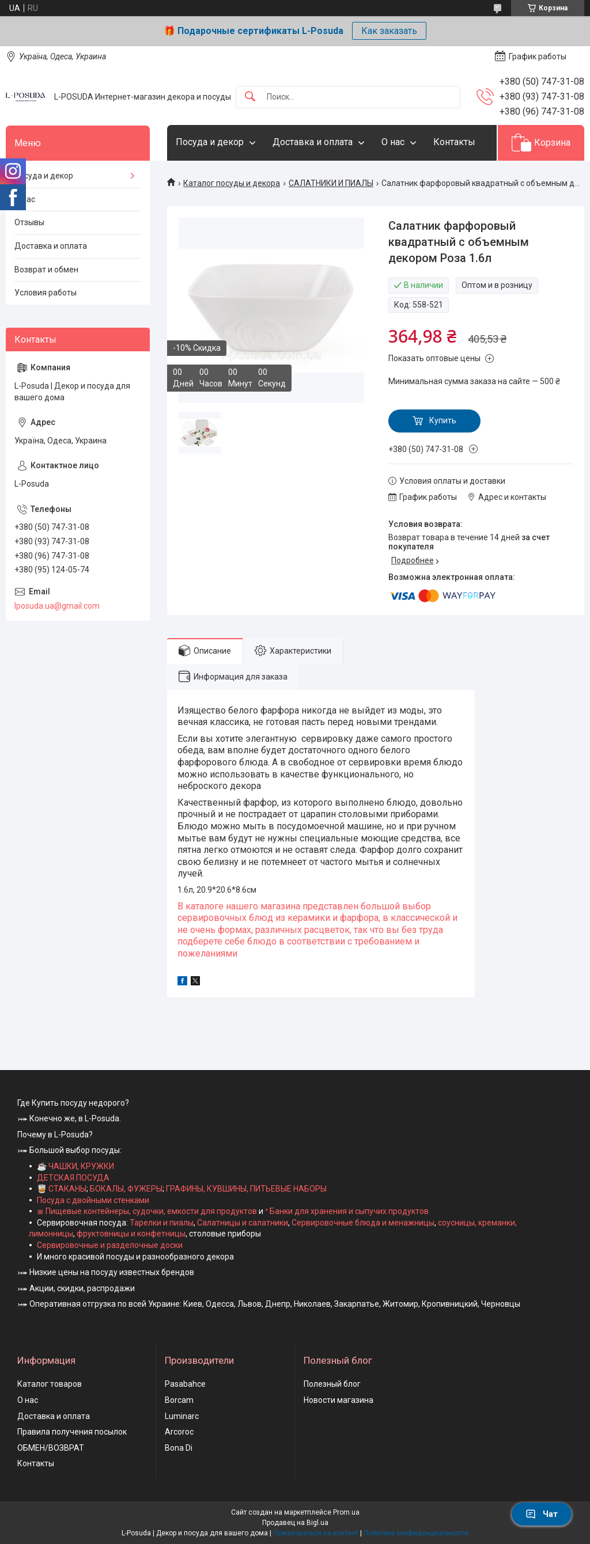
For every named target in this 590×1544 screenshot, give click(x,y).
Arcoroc (179, 1431)
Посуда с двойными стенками (93, 1200)
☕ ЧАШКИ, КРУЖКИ (75, 1166)
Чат (541, 1514)
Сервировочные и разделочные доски (110, 1245)
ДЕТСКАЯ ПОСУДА (73, 1177)
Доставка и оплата (313, 141)
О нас (392, 141)
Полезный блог (332, 1384)
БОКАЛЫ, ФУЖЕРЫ (126, 1188)
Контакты (454, 141)
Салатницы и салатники (242, 1222)
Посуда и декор (210, 141)
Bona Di (178, 1447)
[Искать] (250, 97)
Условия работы (45, 292)
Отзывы (29, 222)
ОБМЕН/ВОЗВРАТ (50, 1447)
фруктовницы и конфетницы (131, 1233)
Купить (442, 420)
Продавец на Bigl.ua (295, 1523)
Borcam (179, 1400)
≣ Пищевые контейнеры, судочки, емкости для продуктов (147, 1211)
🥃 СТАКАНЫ (61, 1188)
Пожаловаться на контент (315, 1533)
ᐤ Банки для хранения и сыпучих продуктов (347, 1211)
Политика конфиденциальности (416, 1533)
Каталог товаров (49, 1384)
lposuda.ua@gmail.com (57, 605)
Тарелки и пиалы (161, 1222)
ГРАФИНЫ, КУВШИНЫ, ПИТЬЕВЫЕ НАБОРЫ (246, 1188)
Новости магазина (338, 1400)
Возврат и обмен (46, 269)
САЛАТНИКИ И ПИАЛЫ (331, 183)
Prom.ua (346, 1512)
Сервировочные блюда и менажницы (363, 1222)
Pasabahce (185, 1384)
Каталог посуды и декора (231, 183)
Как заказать (389, 30)
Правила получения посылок (72, 1431)
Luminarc (182, 1416)
